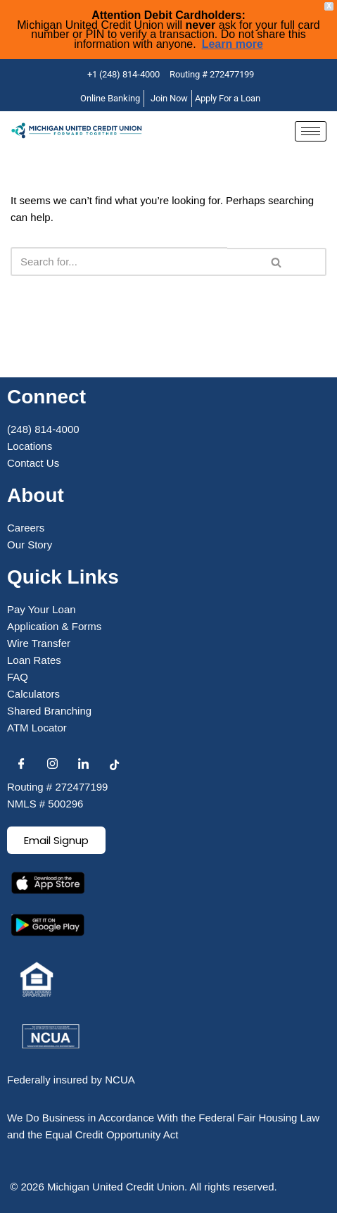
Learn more (232, 44)
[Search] (119, 261)
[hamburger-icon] (310, 131)
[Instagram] (52, 764)
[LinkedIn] (83, 764)
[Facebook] (21, 764)
